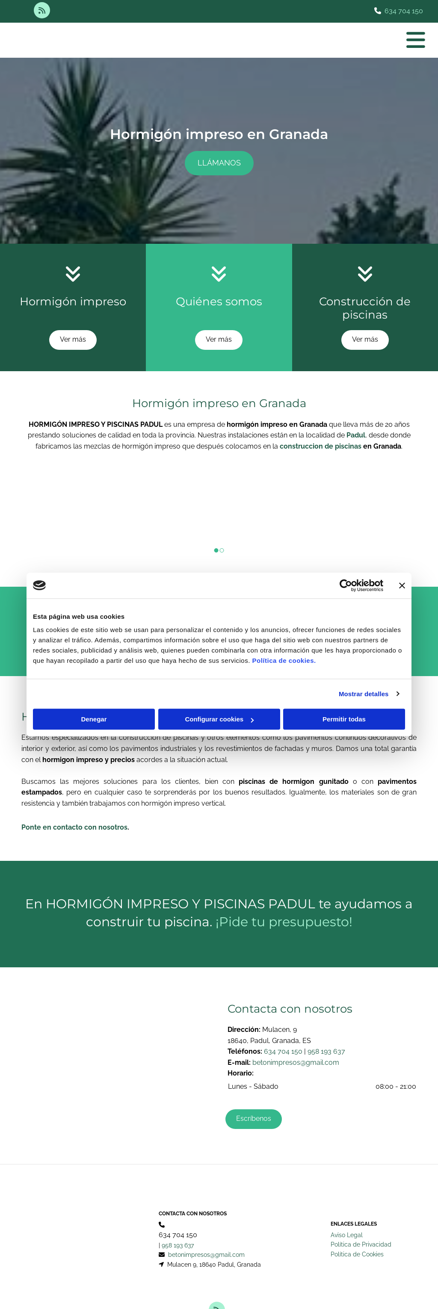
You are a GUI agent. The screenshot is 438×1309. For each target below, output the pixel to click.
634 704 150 (404, 11)
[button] (219, 163)
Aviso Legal (347, 1202)
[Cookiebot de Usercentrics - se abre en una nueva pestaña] (345, 585)
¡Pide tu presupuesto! (284, 922)
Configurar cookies (219, 719)
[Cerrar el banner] (402, 585)
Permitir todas (344, 719)
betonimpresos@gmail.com (295, 1062)
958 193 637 (326, 1051)
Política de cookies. (284, 660)
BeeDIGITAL (402, 1288)
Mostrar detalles (364, 693)
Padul (355, 435)
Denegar (94, 719)
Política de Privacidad (361, 1212)
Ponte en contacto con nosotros (74, 827)
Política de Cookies (357, 1221)
